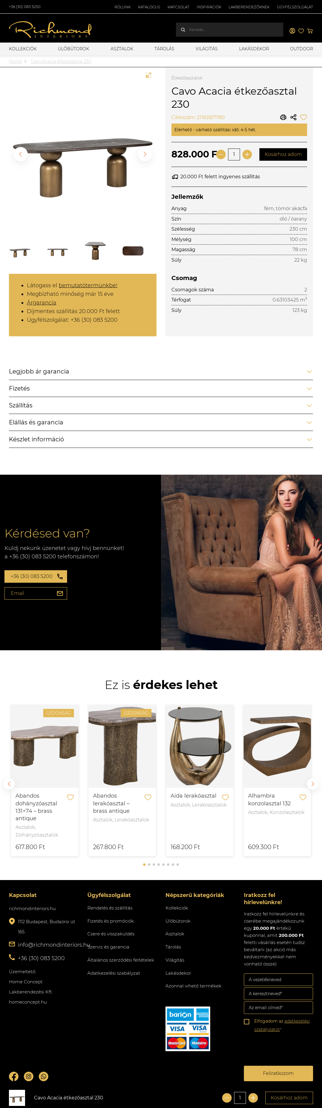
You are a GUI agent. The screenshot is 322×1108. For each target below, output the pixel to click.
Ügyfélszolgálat (295, 7)
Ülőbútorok (73, 48)
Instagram (28, 1076)
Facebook (13, 1076)
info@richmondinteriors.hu (54, 945)
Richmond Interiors (50, 29)
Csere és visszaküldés (110, 934)
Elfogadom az (282, 1025)
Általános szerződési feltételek (120, 960)
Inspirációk (209, 7)
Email (17, 593)
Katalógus (149, 7)
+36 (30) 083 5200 (25, 6)
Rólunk (122, 7)
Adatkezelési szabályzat (113, 973)
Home (15, 61)
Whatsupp (43, 1076)
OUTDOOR (301, 48)
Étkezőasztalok (186, 78)
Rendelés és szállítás (109, 908)
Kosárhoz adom (283, 154)
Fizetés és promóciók (110, 921)
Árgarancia (41, 302)
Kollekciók (23, 48)
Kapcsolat (178, 7)
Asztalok (122, 48)
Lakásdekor (254, 48)
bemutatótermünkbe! (88, 285)
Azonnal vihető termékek (193, 986)
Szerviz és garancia (108, 947)
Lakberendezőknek (249, 7)
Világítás (207, 48)
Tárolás (164, 48)
